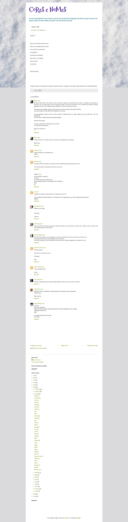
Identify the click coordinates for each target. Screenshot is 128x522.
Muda (35, 438)
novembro (37, 391)
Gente (35, 460)
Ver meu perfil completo (37, 362)
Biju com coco (37, 469)
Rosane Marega (37, 303)
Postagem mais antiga (92, 345)
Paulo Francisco (37, 360)
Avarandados (37, 398)
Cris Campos (37, 279)
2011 (34, 494)
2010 (34, 496)
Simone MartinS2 (38, 235)
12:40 (44, 247)
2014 (34, 382)
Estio (35, 420)
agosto (36, 475)
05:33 (40, 174)
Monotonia (36, 404)
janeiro (36, 491)
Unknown (36, 150)
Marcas (36, 425)
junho (36, 479)
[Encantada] (37, 416)
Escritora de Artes (38, 247)
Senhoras (36, 434)
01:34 (40, 150)
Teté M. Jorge (37, 289)
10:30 (43, 267)
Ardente (36, 422)
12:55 (42, 206)
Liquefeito (36, 396)
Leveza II (36, 454)
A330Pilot (67, 518)
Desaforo (36, 451)
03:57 (40, 161)
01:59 (43, 303)
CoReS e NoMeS (47, 9)
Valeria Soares (37, 267)
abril (36, 484)
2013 (34, 385)
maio (36, 482)
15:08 (41, 223)
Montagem (36, 427)
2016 (34, 378)
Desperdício (37, 465)
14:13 (42, 279)
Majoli (35, 100)
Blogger (79, 518)
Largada (36, 467)
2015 (34, 380)
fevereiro (37, 489)
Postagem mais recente (36, 345)
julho (36, 477)
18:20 (44, 235)
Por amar (36, 400)
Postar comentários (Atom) (40, 348)
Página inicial (64, 345)
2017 (34, 375)
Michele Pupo (37, 206)
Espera (35, 449)
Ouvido (36, 431)
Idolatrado (36, 409)
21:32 (42, 289)
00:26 (39, 137)
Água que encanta (38, 456)
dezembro (37, 389)
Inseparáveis (37, 440)
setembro (37, 472)
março (36, 486)
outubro (37, 394)
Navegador (37, 418)
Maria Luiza (37, 223)
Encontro (36, 429)
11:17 (37, 191)
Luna (35, 191)
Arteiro (36, 463)
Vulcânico (36, 407)
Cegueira (36, 402)
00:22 (39, 100)
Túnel (35, 443)
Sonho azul (37, 458)
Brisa (35, 411)
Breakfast (36, 436)
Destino (36, 447)
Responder (36, 132)
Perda (35, 413)
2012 (34, 387)
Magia (35, 445)
